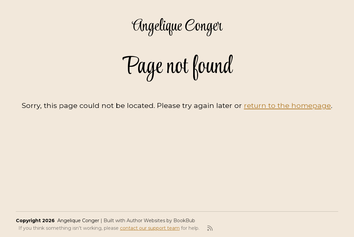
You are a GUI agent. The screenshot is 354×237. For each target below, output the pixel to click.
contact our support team (150, 228)
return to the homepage (287, 105)
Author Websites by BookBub (161, 221)
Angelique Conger (177, 26)
